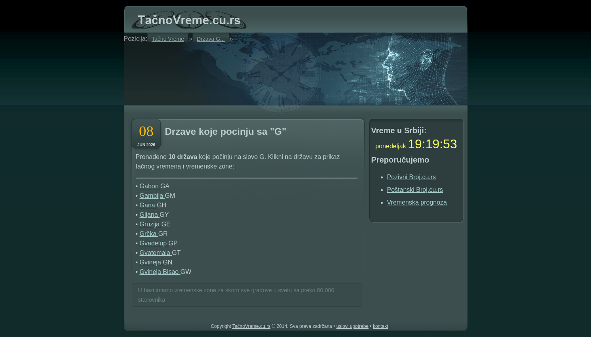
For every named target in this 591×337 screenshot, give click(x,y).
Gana (148, 205)
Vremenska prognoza (417, 202)
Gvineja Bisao (160, 271)
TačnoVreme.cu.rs (251, 326)
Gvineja (151, 262)
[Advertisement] (224, 72)
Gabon (150, 186)
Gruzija (151, 224)
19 (415, 144)
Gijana (150, 214)
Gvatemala (156, 252)
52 (450, 144)
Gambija (152, 195)
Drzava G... (211, 39)
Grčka (149, 233)
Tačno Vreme (168, 39)
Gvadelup (154, 243)
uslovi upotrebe (352, 326)
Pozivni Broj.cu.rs (411, 177)
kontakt (380, 326)
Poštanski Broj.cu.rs (415, 189)
